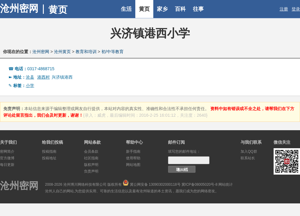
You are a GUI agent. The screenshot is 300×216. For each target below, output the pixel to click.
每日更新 (7, 165)
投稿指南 (49, 151)
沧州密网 (19, 8)
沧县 (30, 77)
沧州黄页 (62, 51)
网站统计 (225, 184)
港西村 (43, 77)
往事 (198, 9)
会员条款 (91, 151)
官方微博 (7, 158)
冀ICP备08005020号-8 (200, 184)
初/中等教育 (112, 51)
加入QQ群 (249, 151)
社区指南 (91, 158)
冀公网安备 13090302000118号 (155, 184)
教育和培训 (86, 51)
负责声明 (91, 171)
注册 (284, 9)
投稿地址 (49, 158)
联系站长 (248, 158)
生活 (126, 9)
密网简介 (7, 151)
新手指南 (133, 151)
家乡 (162, 9)
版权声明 (91, 165)
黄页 (144, 9)
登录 (296, 9)
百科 (180, 9)
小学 (30, 85)
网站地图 (133, 165)
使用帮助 (133, 158)
